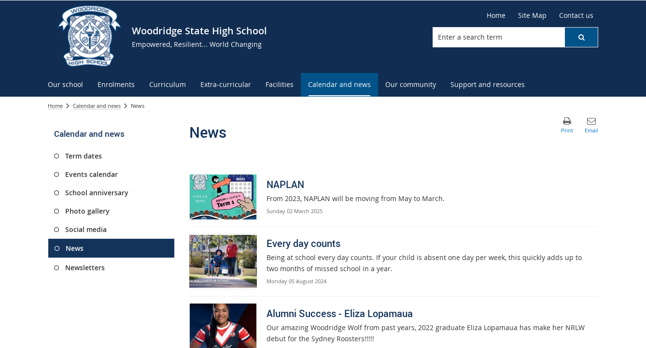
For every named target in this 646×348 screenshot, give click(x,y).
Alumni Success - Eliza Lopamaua (340, 313)
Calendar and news (97, 105)
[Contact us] (576, 15)
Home (55, 105)
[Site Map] (532, 15)
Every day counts (303, 243)
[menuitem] (65, 85)
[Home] (496, 15)
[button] (581, 37)
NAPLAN (285, 184)
